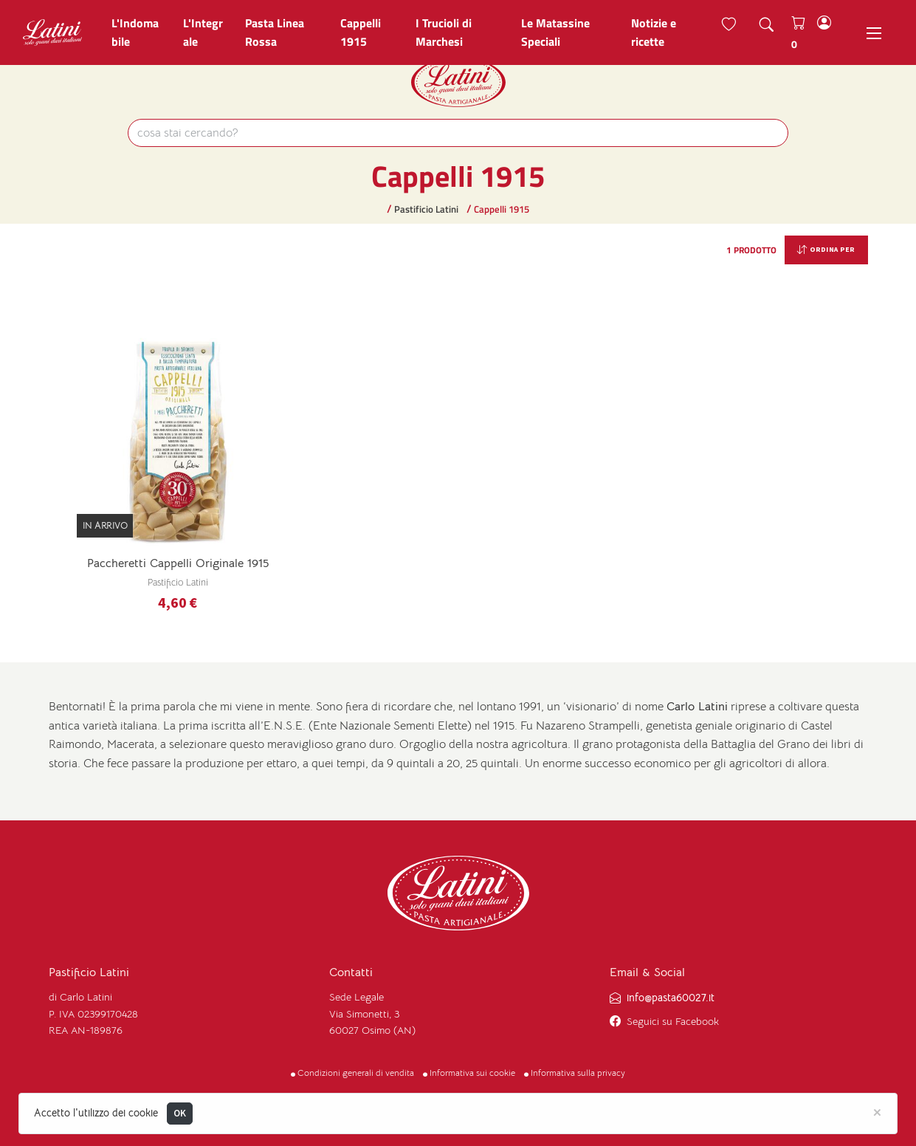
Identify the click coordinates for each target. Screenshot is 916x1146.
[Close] (877, 1111)
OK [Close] (180, 1113)
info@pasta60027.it (670, 997)
